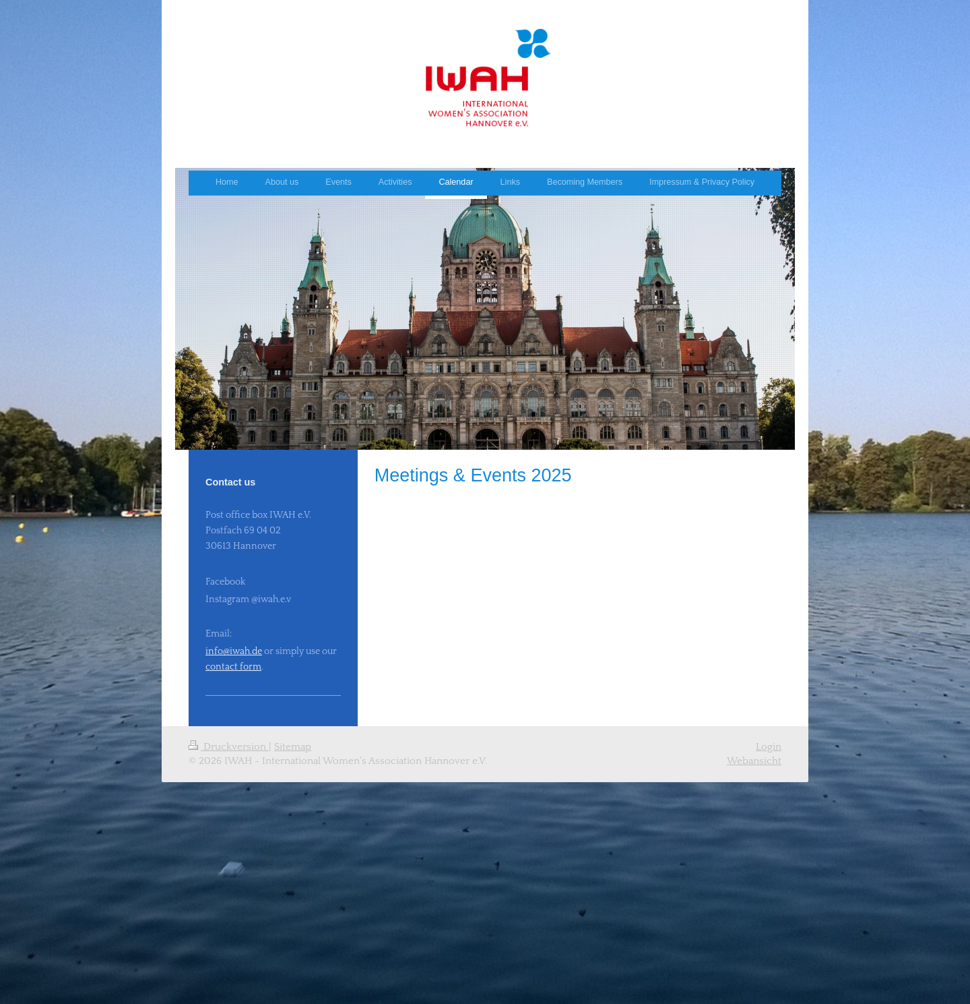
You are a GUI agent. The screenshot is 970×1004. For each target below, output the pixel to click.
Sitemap (292, 746)
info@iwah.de (233, 651)
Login (768, 746)
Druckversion (229, 746)
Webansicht (754, 761)
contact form (233, 666)
